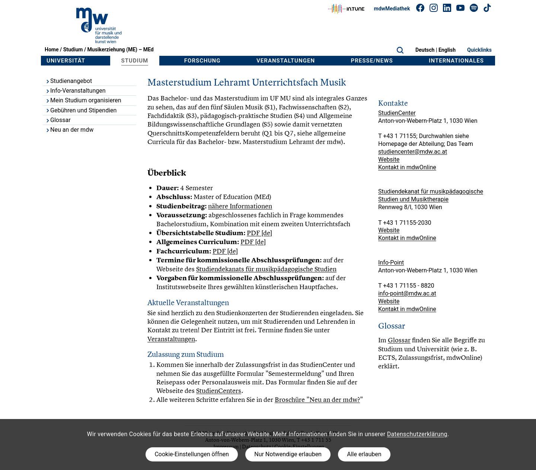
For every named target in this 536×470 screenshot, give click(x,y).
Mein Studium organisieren (83, 100)
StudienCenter (397, 112)
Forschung (202, 60)
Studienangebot (68, 80)
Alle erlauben (364, 454)
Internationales (456, 60)
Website (388, 159)
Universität (66, 60)
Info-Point (391, 262)
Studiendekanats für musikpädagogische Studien (266, 269)
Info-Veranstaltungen (75, 90)
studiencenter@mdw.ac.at (412, 151)
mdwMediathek (392, 9)
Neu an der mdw (69, 129)
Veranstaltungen (285, 60)
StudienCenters (218, 390)
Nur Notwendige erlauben (288, 454)
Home (51, 49)
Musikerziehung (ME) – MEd (120, 49)
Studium (73, 49)
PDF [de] (259, 232)
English (447, 50)
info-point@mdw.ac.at (407, 293)
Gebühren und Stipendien (81, 110)
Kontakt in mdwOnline (407, 167)
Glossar (58, 120)
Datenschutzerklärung (417, 434)
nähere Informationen (240, 206)
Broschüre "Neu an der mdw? (317, 399)
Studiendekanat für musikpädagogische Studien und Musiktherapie (430, 195)
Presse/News (372, 60)
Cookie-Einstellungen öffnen (191, 454)
